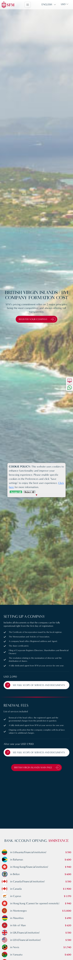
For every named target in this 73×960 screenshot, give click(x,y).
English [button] (47, 4)
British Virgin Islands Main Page (37, 768)
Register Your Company (37, 319)
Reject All (29, 492)
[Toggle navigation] (27, 5)
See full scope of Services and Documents (35, 685)
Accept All (16, 492)
